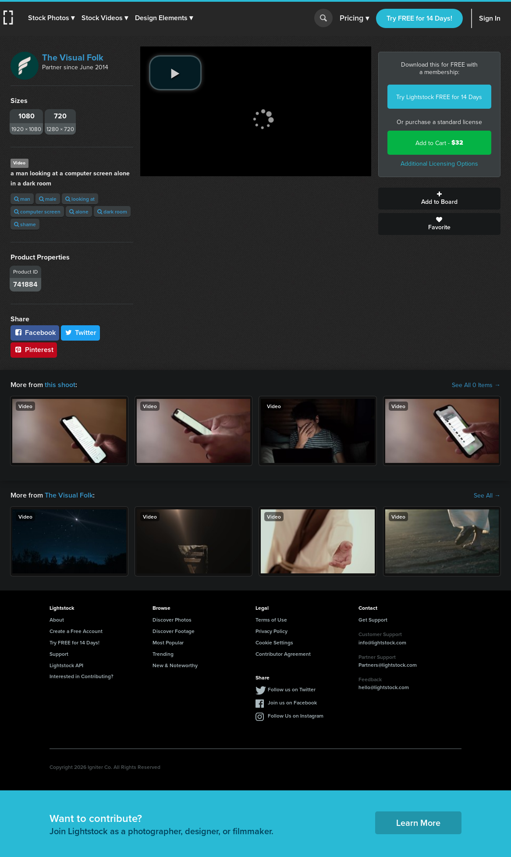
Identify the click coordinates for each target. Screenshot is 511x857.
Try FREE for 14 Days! (419, 18)
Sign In (489, 18)
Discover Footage (174, 631)
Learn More (418, 822)
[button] (51, 18)
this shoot (60, 385)
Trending (163, 654)
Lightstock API (66, 665)
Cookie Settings (274, 642)
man (22, 199)
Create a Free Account (76, 631)
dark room (112, 211)
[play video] (175, 72)
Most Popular (168, 642)
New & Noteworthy (175, 665)
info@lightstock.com (382, 642)
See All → (487, 495)
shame (25, 224)
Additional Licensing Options (439, 163)
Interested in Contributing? (82, 676)
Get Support (372, 619)
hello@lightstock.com (383, 687)
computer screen (37, 211)
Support (59, 654)
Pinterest (33, 350)
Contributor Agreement (283, 654)
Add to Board (439, 198)
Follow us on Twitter (292, 689)
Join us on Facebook (292, 702)
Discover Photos (172, 619)
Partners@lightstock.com (387, 665)
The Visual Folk (72, 57)
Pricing (354, 18)
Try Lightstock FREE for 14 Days (439, 96)
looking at (80, 199)
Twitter (80, 332)
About (57, 619)
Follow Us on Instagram (295, 715)
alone (79, 211)
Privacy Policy (271, 631)
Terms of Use (271, 619)
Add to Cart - (439, 142)
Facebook (35, 332)
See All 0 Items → (476, 384)
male (48, 199)
